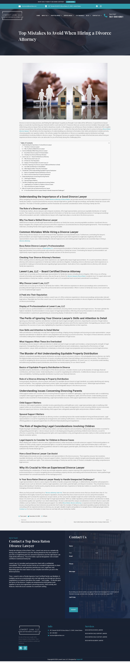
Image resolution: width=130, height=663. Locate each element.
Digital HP (79, 661)
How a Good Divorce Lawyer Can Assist (34, 188)
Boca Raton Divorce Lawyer (94, 632)
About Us (45, 15)
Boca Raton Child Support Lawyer (96, 635)
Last (97, 554)
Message (72, 573)
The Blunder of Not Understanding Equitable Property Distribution (39, 171)
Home (38, 15)
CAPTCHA (72, 599)
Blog (88, 15)
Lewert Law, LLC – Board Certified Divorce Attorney (35, 157)
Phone (71, 566)
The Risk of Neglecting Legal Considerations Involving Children (38, 184)
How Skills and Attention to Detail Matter (34, 167)
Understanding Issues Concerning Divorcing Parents (35, 178)
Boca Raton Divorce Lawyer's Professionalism (36, 153)
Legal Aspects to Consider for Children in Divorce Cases (38, 186)
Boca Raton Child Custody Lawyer (96, 638)
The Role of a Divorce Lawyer (32, 147)
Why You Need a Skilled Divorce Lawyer (34, 149)
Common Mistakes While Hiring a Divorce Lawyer (35, 151)
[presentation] (81, 604)
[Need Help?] (105, 15)
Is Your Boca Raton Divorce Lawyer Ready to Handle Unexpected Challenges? (44, 192)
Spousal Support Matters (30, 182)
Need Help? (112, 14)
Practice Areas (56, 15)
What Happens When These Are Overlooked (35, 169)
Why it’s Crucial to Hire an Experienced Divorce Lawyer (36, 190)
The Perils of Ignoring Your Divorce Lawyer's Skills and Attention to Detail (41, 165)
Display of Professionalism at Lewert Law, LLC (36, 163)
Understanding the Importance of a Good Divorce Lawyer (37, 145)
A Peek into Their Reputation (31, 161)
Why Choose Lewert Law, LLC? (32, 159)
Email (71, 558)
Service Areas (69, 15)
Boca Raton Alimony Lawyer (94, 642)
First (70, 554)
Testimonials (80, 15)
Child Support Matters (30, 180)
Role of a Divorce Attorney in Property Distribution (37, 175)
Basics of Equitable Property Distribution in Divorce (37, 173)
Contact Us (97, 15)
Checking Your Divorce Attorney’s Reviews (35, 155)
